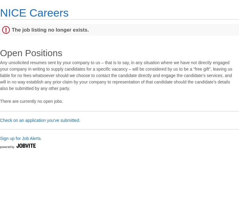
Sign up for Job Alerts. (21, 138)
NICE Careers (34, 12)
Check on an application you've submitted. (40, 120)
